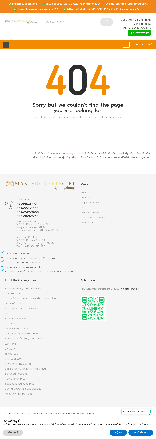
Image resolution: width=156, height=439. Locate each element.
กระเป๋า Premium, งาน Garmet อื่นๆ (23, 288)
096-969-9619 (27, 216)
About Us (86, 197)
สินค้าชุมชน (10, 323)
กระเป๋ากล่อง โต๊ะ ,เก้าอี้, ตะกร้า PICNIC (24, 338)
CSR (83, 207)
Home (84, 192)
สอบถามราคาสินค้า (143, 44)
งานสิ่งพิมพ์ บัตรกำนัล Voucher (21, 308)
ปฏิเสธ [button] (118, 432)
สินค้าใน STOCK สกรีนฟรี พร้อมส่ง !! (24, 389)
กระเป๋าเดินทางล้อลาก (16, 374)
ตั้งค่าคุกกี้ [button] (13, 432)
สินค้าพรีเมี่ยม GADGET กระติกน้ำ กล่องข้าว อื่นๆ (30, 298)
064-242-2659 (131, 28)
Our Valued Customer (93, 217)
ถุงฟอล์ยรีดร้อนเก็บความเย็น (19, 384)
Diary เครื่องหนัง (13, 303)
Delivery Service (90, 212)
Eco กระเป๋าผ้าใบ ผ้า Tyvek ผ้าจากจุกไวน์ (25, 369)
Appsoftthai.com (85, 413)
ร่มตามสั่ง (10, 313)
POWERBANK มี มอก (16, 379)
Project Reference (91, 202)
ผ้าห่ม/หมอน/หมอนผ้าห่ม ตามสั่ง (21, 333)
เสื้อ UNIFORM (12, 293)
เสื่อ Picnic (10, 344)
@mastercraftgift (140, 32)
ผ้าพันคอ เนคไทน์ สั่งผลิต (18, 364)
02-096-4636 (142, 20)
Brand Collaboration (16, 318)
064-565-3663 (142, 24)
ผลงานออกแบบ (13, 359)
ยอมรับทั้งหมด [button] (141, 432)
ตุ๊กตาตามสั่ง (11, 354)
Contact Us (87, 222)
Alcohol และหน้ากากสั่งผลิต (19, 328)
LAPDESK (10, 349)
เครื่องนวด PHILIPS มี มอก (19, 394)
